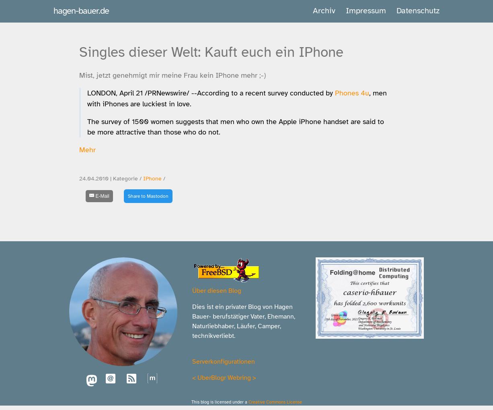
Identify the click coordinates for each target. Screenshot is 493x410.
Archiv (324, 11)
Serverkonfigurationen (223, 362)
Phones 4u (352, 93)
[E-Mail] (99, 196)
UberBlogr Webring (224, 378)
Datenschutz (418, 11)
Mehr (87, 149)
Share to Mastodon (148, 196)
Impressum (366, 11)
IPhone (152, 178)
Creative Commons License (275, 402)
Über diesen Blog (216, 291)
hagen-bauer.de (81, 10)
